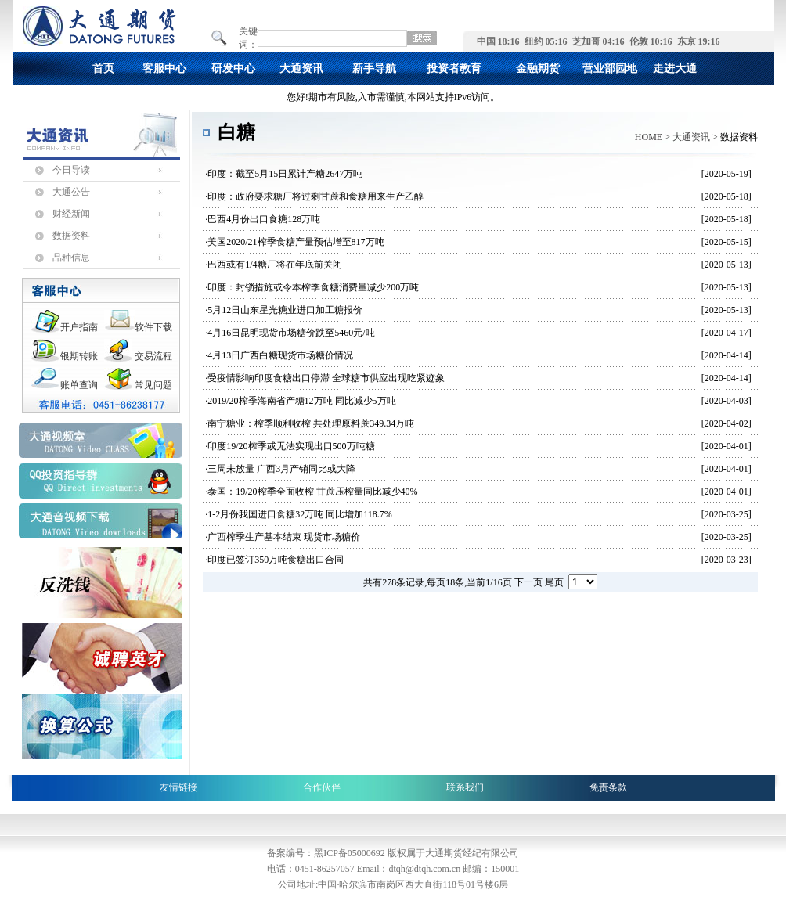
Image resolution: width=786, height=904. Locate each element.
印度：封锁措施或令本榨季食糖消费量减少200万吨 (313, 287)
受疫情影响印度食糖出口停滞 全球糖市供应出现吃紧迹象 (326, 378)
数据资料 (71, 235)
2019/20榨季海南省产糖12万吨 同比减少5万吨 (301, 400)
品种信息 (71, 257)
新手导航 (374, 68)
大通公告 (71, 191)
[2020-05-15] (726, 241)
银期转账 (79, 356)
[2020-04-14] (726, 355)
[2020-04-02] (726, 423)
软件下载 (153, 327)
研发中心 (233, 68)
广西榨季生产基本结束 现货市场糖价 (283, 536)
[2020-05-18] (726, 196)
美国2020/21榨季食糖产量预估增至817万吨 (295, 241)
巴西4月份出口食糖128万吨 (263, 219)
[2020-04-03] (726, 400)
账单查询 (79, 385)
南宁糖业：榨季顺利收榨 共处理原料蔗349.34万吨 (310, 423)
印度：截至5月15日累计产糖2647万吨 (284, 173)
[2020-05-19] (726, 173)
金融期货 (538, 68)
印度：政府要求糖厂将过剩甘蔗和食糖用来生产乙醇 (315, 196)
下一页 (528, 582)
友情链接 (178, 787)
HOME (648, 136)
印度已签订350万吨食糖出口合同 (275, 559)
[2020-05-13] (726, 264)
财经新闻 (71, 213)
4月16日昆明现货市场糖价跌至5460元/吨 (290, 332)
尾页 (554, 582)
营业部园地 (609, 68)
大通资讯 (301, 68)
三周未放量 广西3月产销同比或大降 (281, 468)
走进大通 (675, 68)
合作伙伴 (322, 787)
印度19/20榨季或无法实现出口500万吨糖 (290, 446)
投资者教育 (454, 68)
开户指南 (79, 327)
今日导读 (71, 169)
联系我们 (465, 787)
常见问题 (153, 385)
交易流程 (153, 356)
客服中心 (164, 68)
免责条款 (608, 787)
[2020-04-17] (726, 332)
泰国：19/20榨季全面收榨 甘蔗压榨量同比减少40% (312, 491)
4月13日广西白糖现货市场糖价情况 (280, 355)
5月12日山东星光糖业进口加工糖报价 (284, 309)
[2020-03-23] (726, 559)
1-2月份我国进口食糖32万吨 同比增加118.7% (299, 514)
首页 (103, 68)
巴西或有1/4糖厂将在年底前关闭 (274, 264)
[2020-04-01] (726, 446)
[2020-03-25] (726, 514)
